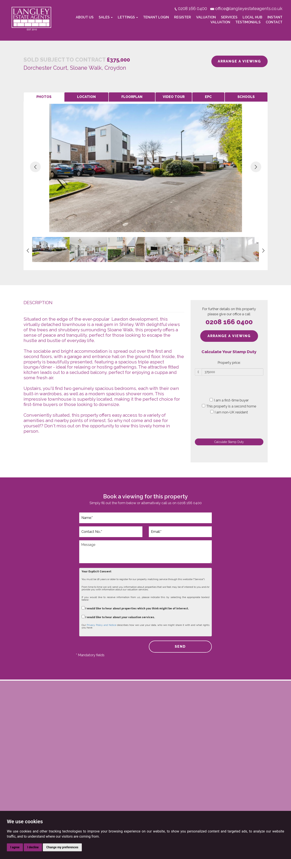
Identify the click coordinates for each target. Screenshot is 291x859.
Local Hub (252, 17)
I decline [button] (33, 847)
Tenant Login (156, 17)
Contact (274, 22)
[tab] (44, 97)
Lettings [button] (128, 17)
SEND (180, 646)
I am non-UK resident (229, 412)
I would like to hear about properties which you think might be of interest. (135, 608)
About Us (85, 17)
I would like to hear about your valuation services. (118, 617)
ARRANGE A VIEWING (239, 61)
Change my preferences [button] (62, 847)
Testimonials (248, 22)
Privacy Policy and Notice (101, 625)
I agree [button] (14, 847)
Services (229, 17)
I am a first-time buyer (229, 400)
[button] (35, 166)
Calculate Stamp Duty (229, 442)
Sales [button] (106, 17)
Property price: (229, 363)
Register (182, 17)
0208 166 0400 (229, 322)
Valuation (206, 17)
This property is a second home (229, 406)
